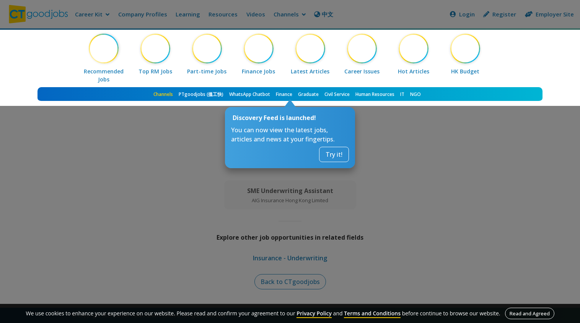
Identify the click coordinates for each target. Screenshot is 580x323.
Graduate (308, 94)
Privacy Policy (314, 313)
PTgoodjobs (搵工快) (201, 94)
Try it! (334, 154)
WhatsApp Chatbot (249, 94)
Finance (284, 94)
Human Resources (374, 94)
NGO (415, 94)
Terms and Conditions (372, 313)
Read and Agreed (530, 313)
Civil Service (337, 94)
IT (402, 94)
